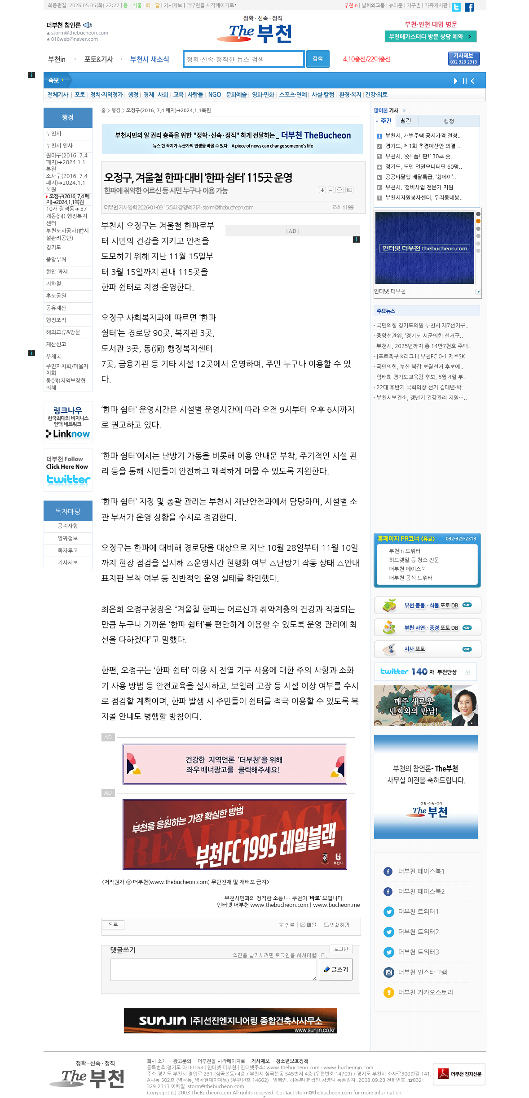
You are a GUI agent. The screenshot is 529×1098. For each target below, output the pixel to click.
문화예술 (236, 95)
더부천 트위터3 (418, 952)
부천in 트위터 (405, 551)
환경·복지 (350, 95)
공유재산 (56, 308)
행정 (133, 95)
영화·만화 (263, 95)
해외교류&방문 (63, 332)
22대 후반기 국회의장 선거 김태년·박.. (420, 387)
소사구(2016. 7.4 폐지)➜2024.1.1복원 (67, 183)
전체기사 (57, 95)
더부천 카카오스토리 (425, 992)
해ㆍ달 (153, 5)
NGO (214, 95)
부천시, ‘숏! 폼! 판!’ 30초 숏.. (415, 156)
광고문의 (182, 1061)
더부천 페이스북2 (421, 892)
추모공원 (56, 296)
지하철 (54, 284)
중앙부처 (56, 259)
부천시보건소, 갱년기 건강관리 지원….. (421, 398)
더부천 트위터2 (418, 932)
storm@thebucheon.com (228, 207)
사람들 (195, 95)
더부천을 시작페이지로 (211, 5)
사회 (163, 95)
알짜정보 (67, 538)
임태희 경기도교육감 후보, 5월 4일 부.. (421, 377)
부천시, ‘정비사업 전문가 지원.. (417, 187)
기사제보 (173, 5)
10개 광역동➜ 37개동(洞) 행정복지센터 (67, 216)
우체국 (54, 356)
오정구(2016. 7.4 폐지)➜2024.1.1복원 (67, 199)
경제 (149, 95)
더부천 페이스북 (407, 569)
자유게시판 (436, 5)
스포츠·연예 (293, 95)
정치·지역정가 (106, 95)
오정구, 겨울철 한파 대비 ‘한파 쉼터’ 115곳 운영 (198, 178)
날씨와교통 (373, 5)
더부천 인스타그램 (422, 972)
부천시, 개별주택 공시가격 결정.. (419, 136)
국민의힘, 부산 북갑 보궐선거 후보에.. (419, 367)
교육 (178, 95)
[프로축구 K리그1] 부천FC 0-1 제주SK (420, 356)
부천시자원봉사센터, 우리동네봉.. (420, 197)
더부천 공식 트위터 (411, 578)
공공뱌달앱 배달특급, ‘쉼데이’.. (416, 177)
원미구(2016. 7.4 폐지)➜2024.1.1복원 (67, 162)
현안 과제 (57, 271)
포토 (80, 95)
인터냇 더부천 (390, 291)
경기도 (54, 247)
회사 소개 (157, 1061)
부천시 (54, 133)
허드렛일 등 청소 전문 (414, 560)
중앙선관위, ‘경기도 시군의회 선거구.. (419, 336)
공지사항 (67, 526)
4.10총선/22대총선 (367, 59)
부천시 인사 (59, 145)
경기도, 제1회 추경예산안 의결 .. (418, 146)
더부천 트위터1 (418, 912)
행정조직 (56, 320)
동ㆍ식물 (132, 5)
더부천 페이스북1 (421, 871)
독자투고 (67, 550)
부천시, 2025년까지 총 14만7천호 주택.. (423, 346)
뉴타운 (396, 5)
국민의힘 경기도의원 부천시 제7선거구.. (422, 325)
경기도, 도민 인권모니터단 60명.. (419, 167)
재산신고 (56, 344)
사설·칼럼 (323, 95)
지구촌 (414, 5)
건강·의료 (376, 95)
